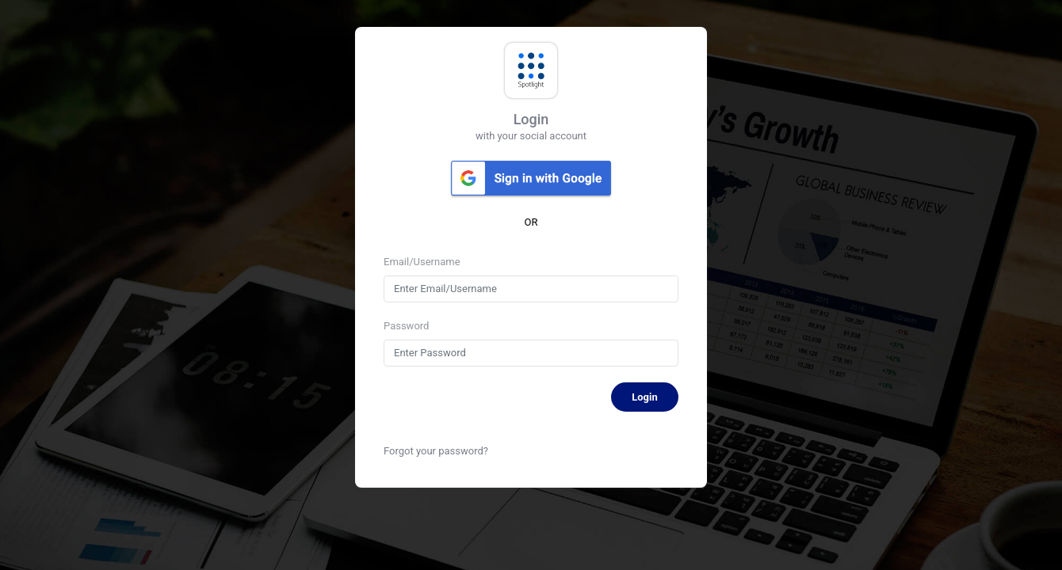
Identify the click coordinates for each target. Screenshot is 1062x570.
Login (645, 397)
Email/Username (422, 262)
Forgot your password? (436, 451)
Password (406, 326)
